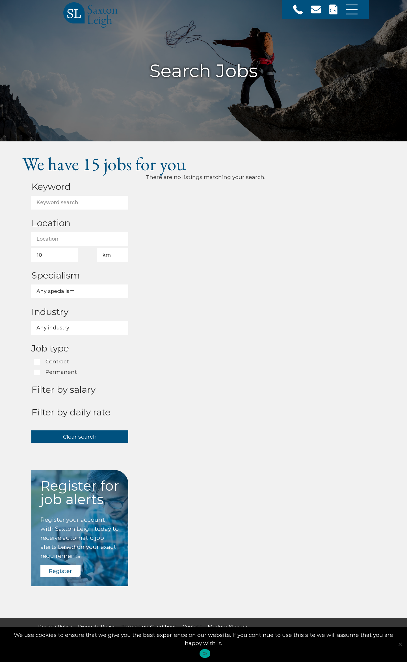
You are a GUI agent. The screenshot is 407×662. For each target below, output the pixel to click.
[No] (400, 644)
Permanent (60, 372)
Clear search (80, 436)
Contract (56, 362)
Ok (204, 654)
